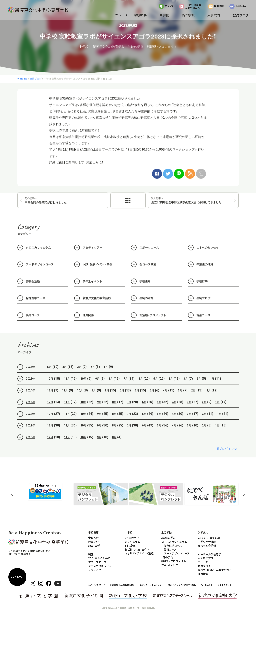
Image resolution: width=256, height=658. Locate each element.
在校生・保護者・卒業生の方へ (193, 6)
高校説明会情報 (207, 545)
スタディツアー (97, 570)
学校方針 (93, 538)
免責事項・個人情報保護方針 (122, 584)
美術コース (170, 549)
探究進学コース (173, 545)
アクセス (169, 6)
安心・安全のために (99, 558)
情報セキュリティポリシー (151, 584)
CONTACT (17, 577)
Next (243, 494)
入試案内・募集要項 (209, 538)
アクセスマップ (97, 562)
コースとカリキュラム (174, 542)
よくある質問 (205, 558)
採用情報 (219, 6)
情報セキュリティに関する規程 (182, 584)
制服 (90, 554)
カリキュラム (132, 542)
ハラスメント (207, 584)
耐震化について (224, 584)
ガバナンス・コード (96, 584)
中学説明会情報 (207, 542)
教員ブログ (241, 15)
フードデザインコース (177, 553)
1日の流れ (130, 545)
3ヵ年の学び (168, 538)
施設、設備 (94, 545)
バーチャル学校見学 (209, 554)
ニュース (121, 15)
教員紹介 (93, 542)
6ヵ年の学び (132, 538)
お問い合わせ (242, 6)
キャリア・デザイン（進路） (140, 553)
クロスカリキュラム (100, 566)
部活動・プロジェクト (137, 549)
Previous (12, 494)
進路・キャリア (169, 565)
